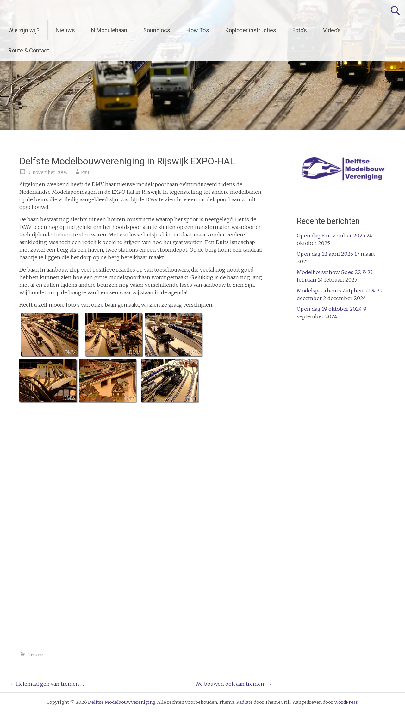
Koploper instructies (250, 30)
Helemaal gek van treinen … (47, 684)
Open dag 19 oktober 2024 (329, 309)
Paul (86, 172)
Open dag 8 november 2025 (331, 235)
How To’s (197, 30)
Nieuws (65, 30)
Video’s (332, 30)
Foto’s (299, 30)
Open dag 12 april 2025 (325, 254)
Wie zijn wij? (24, 30)
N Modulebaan (109, 30)
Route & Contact (28, 50)
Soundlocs (156, 30)
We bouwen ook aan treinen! (233, 684)
